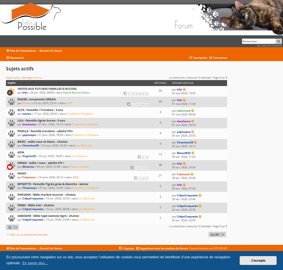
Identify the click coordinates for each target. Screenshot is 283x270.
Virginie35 (29, 156)
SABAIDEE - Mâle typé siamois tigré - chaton (48, 216)
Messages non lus (32, 77)
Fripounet (28, 177)
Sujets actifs (12, 77)
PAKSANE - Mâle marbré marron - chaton (46, 195)
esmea (26, 114)
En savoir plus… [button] (35, 263)
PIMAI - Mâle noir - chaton (35, 205)
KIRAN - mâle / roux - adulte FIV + (40, 163)
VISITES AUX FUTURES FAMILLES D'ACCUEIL (47, 89)
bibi (25, 92)
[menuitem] (218, 58)
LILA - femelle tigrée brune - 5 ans (41, 120)
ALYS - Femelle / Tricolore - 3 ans (40, 110)
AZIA (20, 152)
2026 (76, 177)
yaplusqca (29, 135)
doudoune (29, 124)
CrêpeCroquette (32, 198)
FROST (22, 173)
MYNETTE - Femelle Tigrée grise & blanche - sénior (52, 184)
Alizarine (28, 167)
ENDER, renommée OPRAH (36, 99)
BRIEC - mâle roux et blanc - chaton (42, 142)
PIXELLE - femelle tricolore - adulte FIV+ (45, 131)
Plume (26, 103)
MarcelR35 (184, 153)
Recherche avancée (269, 45)
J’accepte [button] (258, 260)
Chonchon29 (30, 145)
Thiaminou (29, 188)
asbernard (183, 110)
